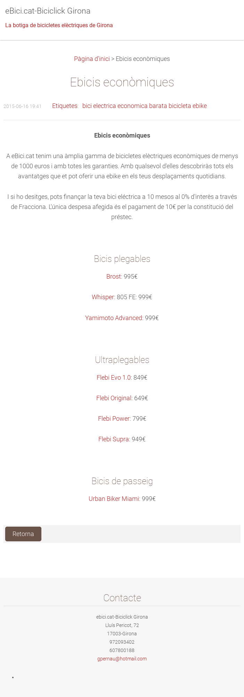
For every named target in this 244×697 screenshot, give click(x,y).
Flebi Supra (113, 439)
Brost (113, 276)
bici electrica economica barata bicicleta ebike (144, 105)
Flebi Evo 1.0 (114, 377)
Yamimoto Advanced (113, 318)
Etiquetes (65, 105)
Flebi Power (114, 418)
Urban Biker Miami (114, 498)
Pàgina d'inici (92, 58)
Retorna (23, 534)
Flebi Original (113, 398)
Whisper (103, 297)
